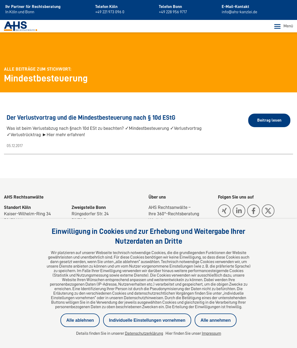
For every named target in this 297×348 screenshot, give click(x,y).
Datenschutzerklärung (144, 333)
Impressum (211, 333)
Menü (283, 26)
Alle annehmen (215, 320)
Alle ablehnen (80, 320)
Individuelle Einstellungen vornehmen (147, 320)
